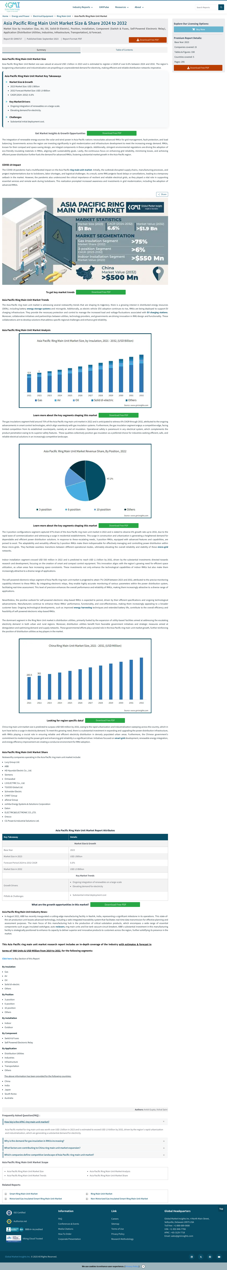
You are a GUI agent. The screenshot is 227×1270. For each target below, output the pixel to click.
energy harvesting (83, 608)
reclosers (60, 927)
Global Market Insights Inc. (18, 1257)
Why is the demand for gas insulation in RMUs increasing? (85, 1141)
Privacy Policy (132, 1267)
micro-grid (163, 547)
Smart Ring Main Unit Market (24, 1194)
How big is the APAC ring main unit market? (85, 1122)
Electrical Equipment (43, 16)
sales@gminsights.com (181, 1236)
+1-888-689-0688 (181, 1226)
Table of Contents (124, 49)
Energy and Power (21, 16)
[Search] (221, 7)
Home (5, 16)
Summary (41, 49)
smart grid (120, 738)
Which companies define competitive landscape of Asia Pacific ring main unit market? (85, 1155)
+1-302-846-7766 (177, 1229)
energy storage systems (39, 308)
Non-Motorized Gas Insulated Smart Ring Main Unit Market (119, 1199)
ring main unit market (81, 170)
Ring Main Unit (64, 16)
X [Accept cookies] (143, 1267)
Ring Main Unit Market (101, 1194)
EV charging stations (157, 312)
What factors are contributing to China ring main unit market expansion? (85, 1148)
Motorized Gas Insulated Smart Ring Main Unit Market (36, 1199)
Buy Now (198, 29)
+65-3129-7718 (178, 1233)
